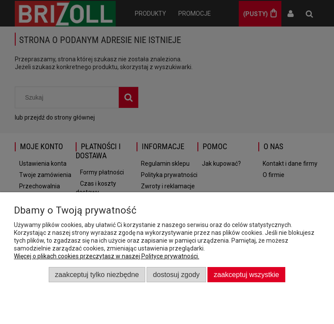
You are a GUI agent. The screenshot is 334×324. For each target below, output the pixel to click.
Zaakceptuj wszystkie (246, 274)
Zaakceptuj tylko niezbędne (97, 274)
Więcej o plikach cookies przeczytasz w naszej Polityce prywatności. (106, 256)
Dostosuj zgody (176, 274)
